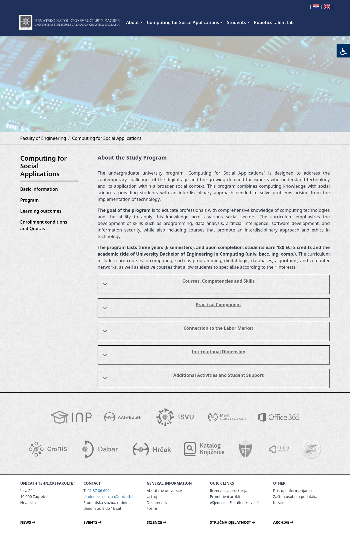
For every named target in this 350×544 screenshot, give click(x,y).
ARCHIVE (283, 522)
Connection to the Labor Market (177, 332)
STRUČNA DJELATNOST (232, 522)
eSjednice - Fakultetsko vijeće (235, 502)
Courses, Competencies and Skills (178, 285)
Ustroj (152, 496)
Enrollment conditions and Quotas (43, 225)
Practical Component (171, 309)
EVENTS (92, 522)
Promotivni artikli (225, 496)
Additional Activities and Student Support (182, 379)
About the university (164, 490)
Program (29, 200)
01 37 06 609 (99, 490)
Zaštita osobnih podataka (295, 496)
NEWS (27, 522)
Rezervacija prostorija (228, 490)
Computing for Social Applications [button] (183, 22)
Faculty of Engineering (43, 138)
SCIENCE (156, 522)
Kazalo (279, 502)
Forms (152, 508)
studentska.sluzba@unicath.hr (109, 496)
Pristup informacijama (292, 490)
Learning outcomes (41, 211)
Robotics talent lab (274, 22)
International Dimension (173, 356)
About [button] (132, 22)
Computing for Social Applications (107, 138)
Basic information (39, 189)
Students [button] (236, 22)
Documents (157, 502)
